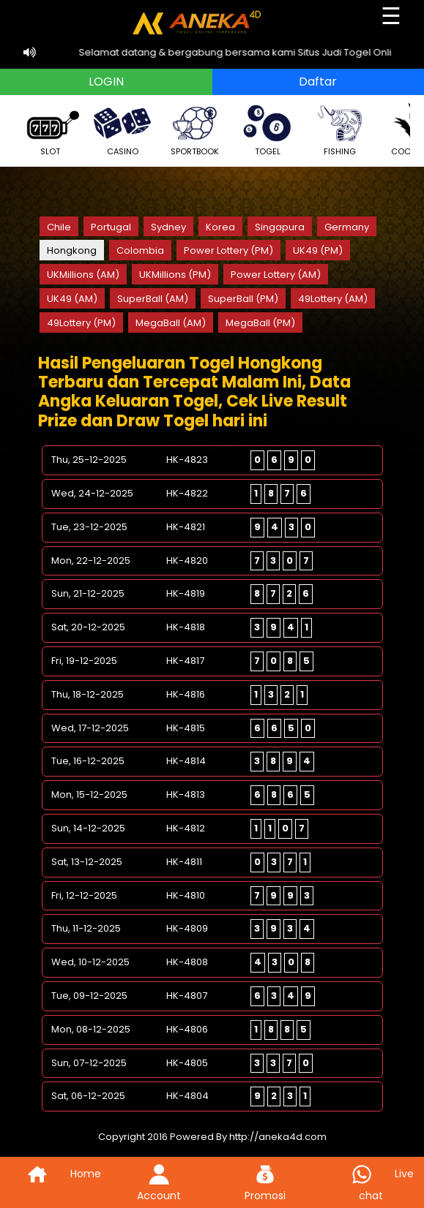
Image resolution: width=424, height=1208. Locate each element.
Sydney (168, 227)
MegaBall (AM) (170, 323)
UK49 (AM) (72, 299)
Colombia (140, 250)
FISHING (339, 129)
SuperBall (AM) (152, 299)
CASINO (122, 129)
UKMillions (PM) (175, 275)
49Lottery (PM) (81, 323)
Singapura (280, 227)
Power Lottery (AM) (276, 275)
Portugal (111, 227)
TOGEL (267, 129)
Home (52, 1173)
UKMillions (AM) (83, 275)
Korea (220, 227)
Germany (346, 227)
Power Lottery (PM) (228, 250)
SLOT (50, 129)
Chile (59, 227)
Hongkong (72, 250)
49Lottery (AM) (333, 299)
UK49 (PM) (318, 250)
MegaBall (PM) (260, 323)
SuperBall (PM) (243, 299)
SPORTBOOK (194, 129)
